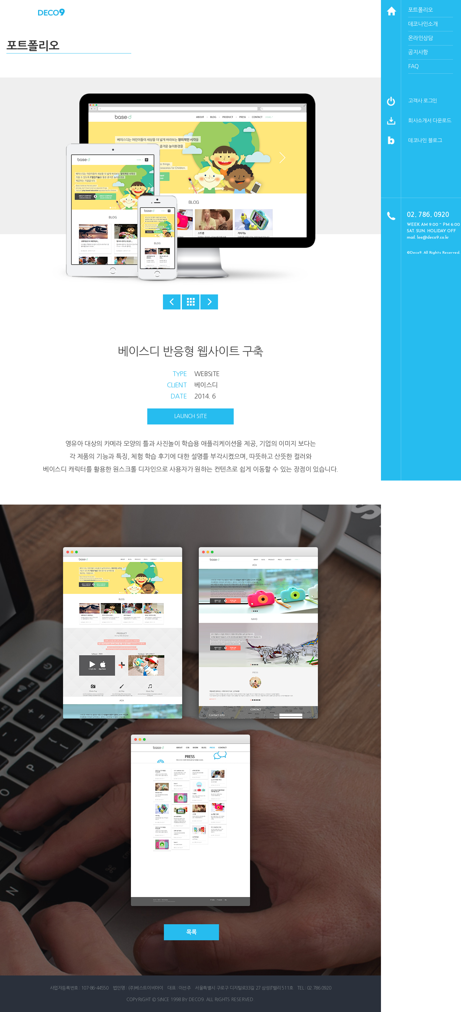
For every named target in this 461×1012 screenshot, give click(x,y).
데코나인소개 (423, 24)
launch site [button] (190, 416)
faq (413, 66)
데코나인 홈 (51, 12)
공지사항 (418, 52)
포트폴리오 (420, 9)
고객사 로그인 (422, 100)
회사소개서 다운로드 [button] (429, 120)
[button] (391, 124)
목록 (191, 932)
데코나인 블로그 (425, 140)
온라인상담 (420, 38)
